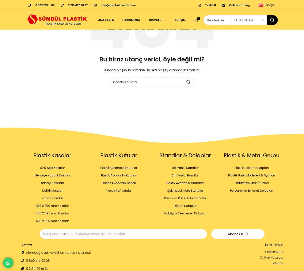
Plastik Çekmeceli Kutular (118, 168)
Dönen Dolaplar (185, 206)
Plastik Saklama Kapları (252, 168)
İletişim (277, 263)
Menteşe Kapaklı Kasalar (52, 175)
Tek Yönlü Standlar (185, 168)
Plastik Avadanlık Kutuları (118, 175)
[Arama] (152, 82)
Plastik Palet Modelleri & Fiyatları (251, 175)
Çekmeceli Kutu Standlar (185, 190)
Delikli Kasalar (52, 190)
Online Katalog (271, 257)
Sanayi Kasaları (52, 183)
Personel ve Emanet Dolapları (251, 190)
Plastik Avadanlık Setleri (119, 183)
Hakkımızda (274, 251)
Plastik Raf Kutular (119, 190)
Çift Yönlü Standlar (185, 175)
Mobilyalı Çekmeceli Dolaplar (185, 213)
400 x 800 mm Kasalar (52, 206)
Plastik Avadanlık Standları (185, 183)
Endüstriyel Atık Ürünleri (252, 183)
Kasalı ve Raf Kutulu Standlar (185, 198)
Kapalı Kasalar (52, 198)
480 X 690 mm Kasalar (52, 213)
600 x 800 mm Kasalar (52, 221)
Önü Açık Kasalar (52, 168)
